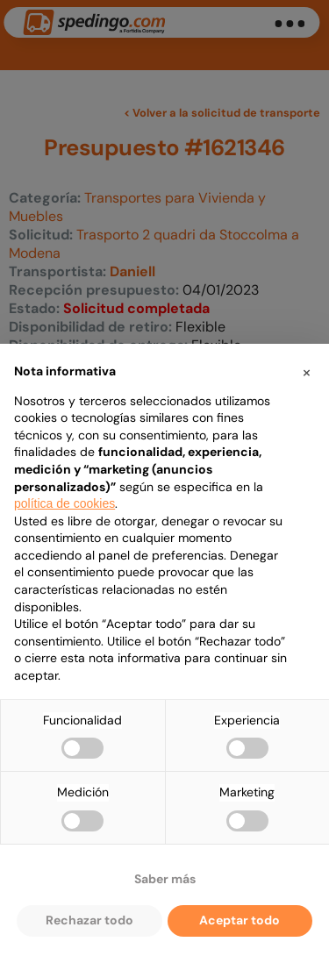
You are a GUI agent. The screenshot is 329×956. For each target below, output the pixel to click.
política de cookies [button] (64, 503)
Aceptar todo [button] (239, 920)
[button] (306, 372)
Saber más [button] (165, 879)
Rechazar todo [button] (89, 920)
